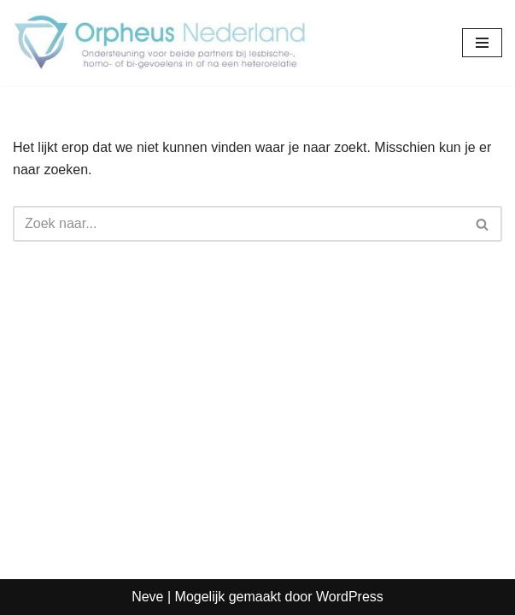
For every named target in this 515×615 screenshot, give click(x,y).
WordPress (349, 596)
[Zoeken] (238, 224)
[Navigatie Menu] (482, 42)
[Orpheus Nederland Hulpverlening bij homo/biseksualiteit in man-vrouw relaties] (162, 42)
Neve (147, 596)
